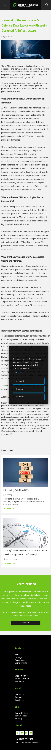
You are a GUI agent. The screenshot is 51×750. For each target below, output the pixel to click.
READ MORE (9, 509)
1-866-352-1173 (24, 739)
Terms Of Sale (21, 713)
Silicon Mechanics (25, 5)
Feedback (19, 700)
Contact (18, 697)
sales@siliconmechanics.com (27, 742)
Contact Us (25, 622)
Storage (18, 657)
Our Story (19, 694)
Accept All (20, 381)
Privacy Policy (21, 716)
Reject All (19, 389)
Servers (18, 654)
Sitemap (18, 718)
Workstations (21, 663)
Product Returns (22, 678)
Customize (20, 396)
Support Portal (21, 676)
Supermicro (20, 660)
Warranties (20, 681)
